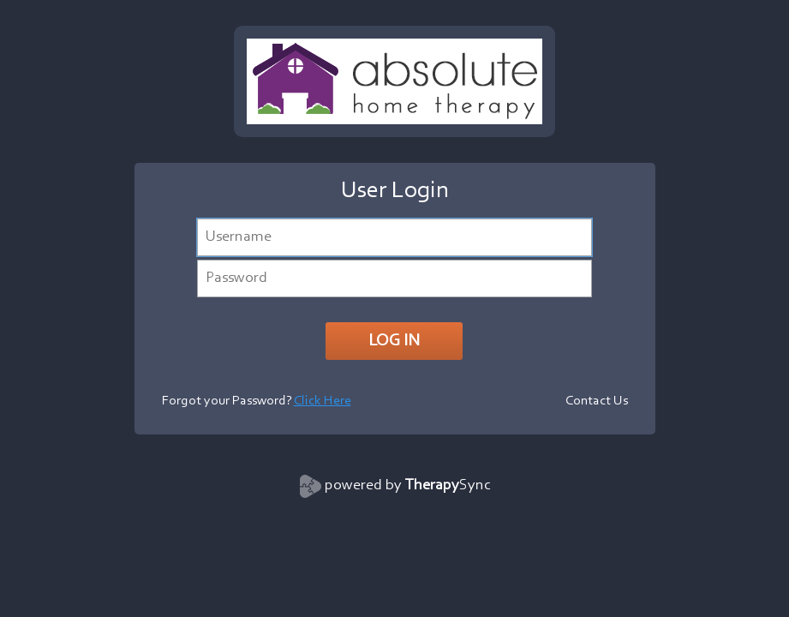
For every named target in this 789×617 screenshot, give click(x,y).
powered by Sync (408, 486)
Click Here (322, 401)
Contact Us (596, 401)
